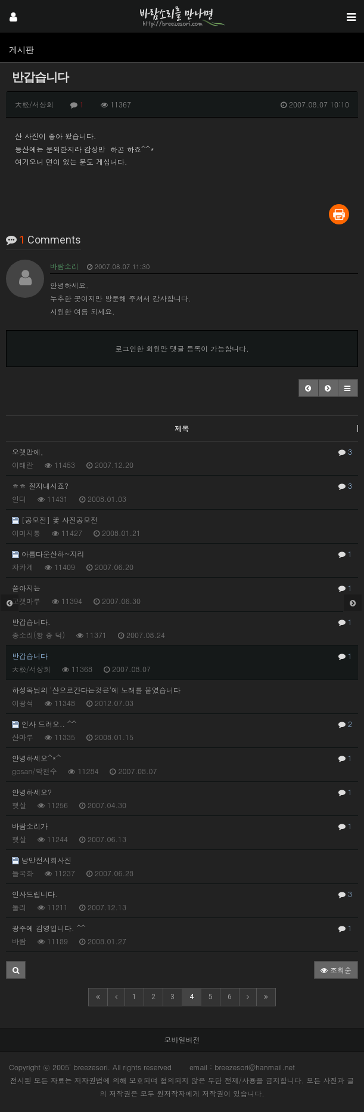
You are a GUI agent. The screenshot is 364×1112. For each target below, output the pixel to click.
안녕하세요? (182, 792)
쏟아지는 (182, 587)
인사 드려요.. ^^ (182, 724)
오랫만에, (182, 451)
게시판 (21, 49)
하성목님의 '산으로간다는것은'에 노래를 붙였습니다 (96, 690)
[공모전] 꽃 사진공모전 (55, 520)
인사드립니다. (182, 894)
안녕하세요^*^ (182, 758)
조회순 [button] (336, 970)
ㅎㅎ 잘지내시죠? (182, 485)
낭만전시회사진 (41, 860)
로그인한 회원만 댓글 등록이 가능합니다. (182, 348)
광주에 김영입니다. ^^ (182, 928)
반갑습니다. (182, 622)
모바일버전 (182, 1039)
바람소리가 (182, 826)
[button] (308, 388)
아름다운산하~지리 (182, 553)
